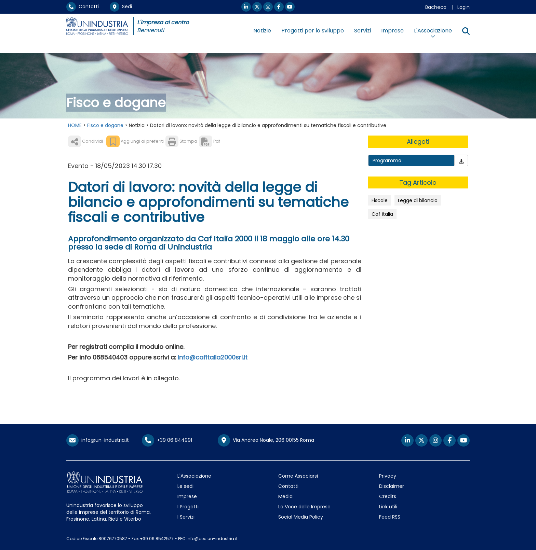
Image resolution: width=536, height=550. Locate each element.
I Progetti (188, 506)
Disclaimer (391, 486)
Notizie (262, 30)
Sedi (121, 6)
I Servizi (186, 516)
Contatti (82, 6)
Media (285, 496)
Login (463, 7)
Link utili (388, 506)
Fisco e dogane (105, 125)
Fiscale (380, 200)
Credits (387, 496)
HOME (75, 125)
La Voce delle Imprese (304, 506)
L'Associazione (194, 476)
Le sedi (185, 486)
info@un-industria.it (97, 440)
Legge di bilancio (418, 200)
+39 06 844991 (167, 440)
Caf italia (382, 214)
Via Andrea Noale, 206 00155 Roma (266, 440)
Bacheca (435, 7)
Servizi (362, 30)
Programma (387, 160)
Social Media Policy (300, 516)
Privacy (387, 476)
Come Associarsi (298, 476)
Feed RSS (389, 516)
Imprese (392, 30)
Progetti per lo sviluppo (312, 30)
